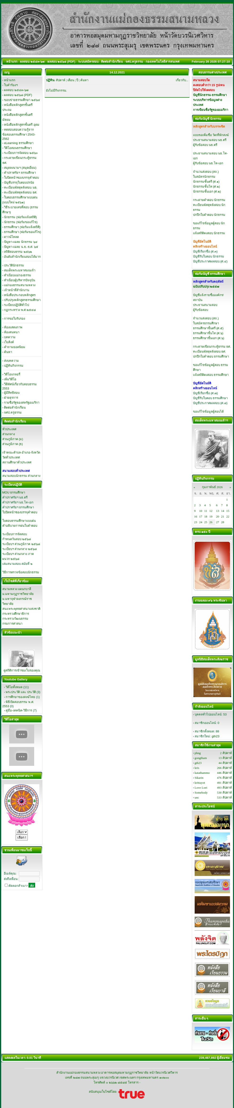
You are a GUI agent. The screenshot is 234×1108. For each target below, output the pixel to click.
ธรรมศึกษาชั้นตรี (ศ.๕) (208, 328)
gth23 (215, 736)
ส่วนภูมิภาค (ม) (12, 439)
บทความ (10, 337)
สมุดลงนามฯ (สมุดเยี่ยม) (20, 167)
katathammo (202, 773)
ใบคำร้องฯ (11, 85)
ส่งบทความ (11, 360)
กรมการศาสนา (12, 623)
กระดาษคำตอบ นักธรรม (209, 200)
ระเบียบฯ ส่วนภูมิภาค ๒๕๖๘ (21, 544)
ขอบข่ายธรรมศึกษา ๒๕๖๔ (22, 100)
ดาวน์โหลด (11, 237)
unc (197, 797)
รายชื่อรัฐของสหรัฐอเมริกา (21, 402)
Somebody (201, 792)
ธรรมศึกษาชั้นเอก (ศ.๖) (208, 338)
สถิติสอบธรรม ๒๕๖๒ (18, 251)
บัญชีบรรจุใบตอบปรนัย (19, 182)
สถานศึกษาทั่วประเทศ (16, 462)
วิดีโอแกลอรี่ (12, 374)
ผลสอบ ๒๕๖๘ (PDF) (18, 95)
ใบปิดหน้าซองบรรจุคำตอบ (21, 177)
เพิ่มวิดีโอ (10, 379)
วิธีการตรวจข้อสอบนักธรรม (20, 572)
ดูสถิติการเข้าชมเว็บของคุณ (22, 670)
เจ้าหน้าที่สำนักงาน (16, 290)
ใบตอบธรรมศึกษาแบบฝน (19, 520)
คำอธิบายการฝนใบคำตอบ (19, 525)
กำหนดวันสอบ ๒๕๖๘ (16, 539)
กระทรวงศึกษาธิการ (15, 613)
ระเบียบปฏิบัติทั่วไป (16, 305)
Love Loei (201, 787)
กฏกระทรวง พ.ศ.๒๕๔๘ (20, 310)
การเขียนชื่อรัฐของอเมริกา (210, 110)
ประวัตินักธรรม (14, 265)
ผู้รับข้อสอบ (200, 310)
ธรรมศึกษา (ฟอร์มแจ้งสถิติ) (22, 227)
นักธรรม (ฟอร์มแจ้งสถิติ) (20, 217)
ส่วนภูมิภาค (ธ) (12, 444)
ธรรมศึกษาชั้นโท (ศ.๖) (208, 333)
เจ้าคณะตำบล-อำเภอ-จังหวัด (21, 452)
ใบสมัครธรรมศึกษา (206, 323)
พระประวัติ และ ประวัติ (21, 692)
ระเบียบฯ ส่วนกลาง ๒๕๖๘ (19, 549)
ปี (77, 80)
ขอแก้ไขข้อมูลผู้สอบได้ (208, 411)
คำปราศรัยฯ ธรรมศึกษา (20, 172)
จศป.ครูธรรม (13, 412)
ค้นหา (8, 352)
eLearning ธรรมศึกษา (18, 143)
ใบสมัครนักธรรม (204, 176)
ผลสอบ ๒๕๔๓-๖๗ (16, 90)
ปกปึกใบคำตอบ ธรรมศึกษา (211, 356)
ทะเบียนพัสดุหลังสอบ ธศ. (20, 192)
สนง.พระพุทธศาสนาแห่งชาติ (21, 608)
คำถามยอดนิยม (14, 347)
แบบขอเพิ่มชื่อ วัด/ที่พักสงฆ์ (211, 135)
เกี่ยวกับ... (182, 80)
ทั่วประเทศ (9, 429)
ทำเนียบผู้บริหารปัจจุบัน (19, 280)
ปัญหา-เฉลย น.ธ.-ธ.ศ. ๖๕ (21, 247)
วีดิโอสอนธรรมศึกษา (18, 148)
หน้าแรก (9, 80)
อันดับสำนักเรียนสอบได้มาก (22, 256)
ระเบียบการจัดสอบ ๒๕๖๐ (21, 153)
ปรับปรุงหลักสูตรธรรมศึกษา (22, 300)
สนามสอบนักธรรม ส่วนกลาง (21, 476)
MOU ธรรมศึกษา (13, 492)
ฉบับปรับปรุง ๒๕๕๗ (206, 286)
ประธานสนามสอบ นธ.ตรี (209, 140)
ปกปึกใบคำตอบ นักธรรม (209, 215)
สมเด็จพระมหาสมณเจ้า (19, 270)
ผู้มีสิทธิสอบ (12, 392)
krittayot (200, 782)
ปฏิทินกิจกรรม (13, 365)
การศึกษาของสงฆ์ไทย (20, 697)
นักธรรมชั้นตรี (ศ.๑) (206, 181)
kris (197, 768)
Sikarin (199, 777)
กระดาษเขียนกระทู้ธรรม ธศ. (212, 346)
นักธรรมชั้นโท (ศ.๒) (206, 186)
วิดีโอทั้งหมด (14, 687)
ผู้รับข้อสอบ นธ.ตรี (205, 145)
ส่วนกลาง (8, 434)
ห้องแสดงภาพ (13, 327)
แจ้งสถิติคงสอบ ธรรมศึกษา (211, 375)
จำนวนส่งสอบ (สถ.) (206, 171)
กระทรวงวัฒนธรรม (15, 618)
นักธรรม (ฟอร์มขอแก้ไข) (20, 222)
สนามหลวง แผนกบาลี (16, 589)
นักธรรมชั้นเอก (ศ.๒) (207, 191)
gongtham (201, 758)
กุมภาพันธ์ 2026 (212, 487)
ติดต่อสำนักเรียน (15, 407)
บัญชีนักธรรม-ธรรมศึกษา (210, 95)
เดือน (70, 80)
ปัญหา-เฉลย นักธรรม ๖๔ (20, 242)
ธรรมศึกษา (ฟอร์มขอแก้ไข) (22, 232)
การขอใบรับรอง (14, 318)
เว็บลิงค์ (9, 342)
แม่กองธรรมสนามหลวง (19, 285)
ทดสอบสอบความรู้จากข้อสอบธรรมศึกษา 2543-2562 (19, 134)
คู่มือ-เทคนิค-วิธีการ (19, 710)
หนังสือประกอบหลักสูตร (20, 295)
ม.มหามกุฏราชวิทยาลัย (18, 594)
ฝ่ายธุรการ (11, 397)
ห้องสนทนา (11, 332)
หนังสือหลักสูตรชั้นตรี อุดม (21, 124)
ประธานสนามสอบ (205, 305)
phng (198, 753)
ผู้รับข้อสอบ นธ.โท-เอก (208, 163)
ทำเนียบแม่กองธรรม (17, 275)
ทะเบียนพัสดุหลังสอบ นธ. (20, 187)
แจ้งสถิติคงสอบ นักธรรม (209, 233)
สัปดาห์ (60, 80)
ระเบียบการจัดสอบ (14, 534)
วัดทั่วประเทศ (11, 457)
